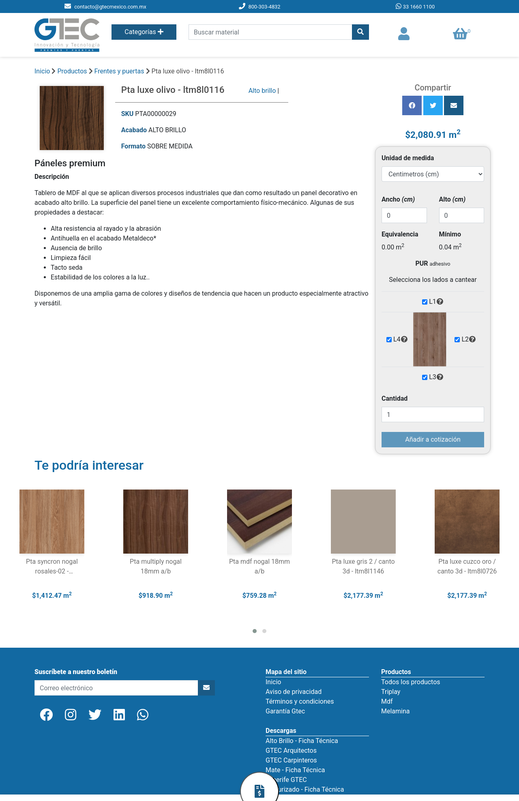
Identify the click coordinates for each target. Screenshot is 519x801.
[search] (270, 32)
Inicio (42, 71)
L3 (436, 377)
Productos (72, 71)
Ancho (398, 199)
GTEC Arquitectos (291, 750)
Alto (452, 199)
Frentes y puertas (120, 71)
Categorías (143, 32)
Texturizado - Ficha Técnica (305, 789)
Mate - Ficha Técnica (295, 770)
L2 (468, 339)
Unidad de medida (408, 158)
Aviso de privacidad (294, 692)
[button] (255, 631)
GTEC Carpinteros (291, 760)
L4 (400, 339)
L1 (436, 301)
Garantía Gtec (285, 711)
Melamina (395, 711)
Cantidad (394, 398)
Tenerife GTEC (286, 780)
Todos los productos (410, 682)
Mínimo (450, 234)
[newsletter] (116, 688)
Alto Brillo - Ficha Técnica (302, 741)
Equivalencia (400, 234)
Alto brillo (262, 90)
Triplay (390, 692)
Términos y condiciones (300, 701)
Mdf (387, 701)
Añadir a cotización (432, 439)
